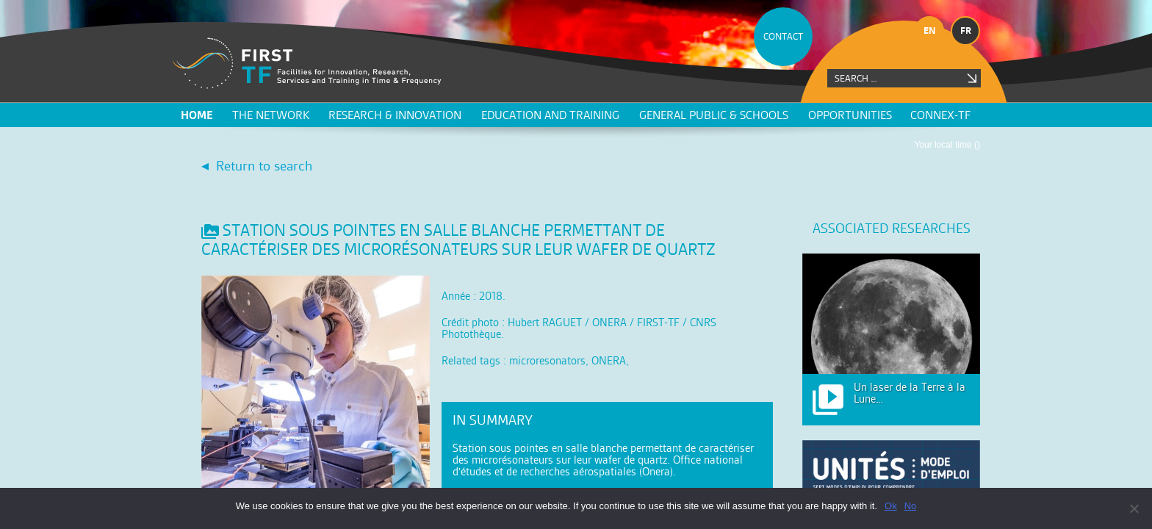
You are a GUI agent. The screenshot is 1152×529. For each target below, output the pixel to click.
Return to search (264, 165)
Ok (891, 505)
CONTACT (783, 36)
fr (965, 30)
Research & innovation (394, 115)
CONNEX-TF (940, 115)
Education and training (550, 115)
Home (197, 115)
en (930, 30)
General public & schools (713, 115)
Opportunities (850, 115)
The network (270, 115)
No (910, 505)
